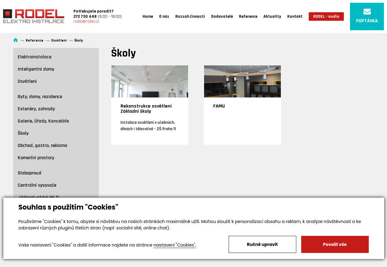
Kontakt (295, 16)
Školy (23, 133)
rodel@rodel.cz (86, 21)
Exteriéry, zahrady (36, 109)
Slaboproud (29, 173)
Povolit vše (335, 244)
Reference (248, 16)
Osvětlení (27, 81)
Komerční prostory (36, 158)
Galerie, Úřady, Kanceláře (43, 121)
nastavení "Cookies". (175, 245)
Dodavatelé (222, 16)
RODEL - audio (326, 16)
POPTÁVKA (367, 16)
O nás (164, 16)
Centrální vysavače (37, 185)
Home (148, 16)
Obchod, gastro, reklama (42, 145)
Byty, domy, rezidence (40, 96)
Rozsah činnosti (190, 16)
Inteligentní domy (36, 69)
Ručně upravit (262, 244)
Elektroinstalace (34, 57)
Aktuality (272, 16)
